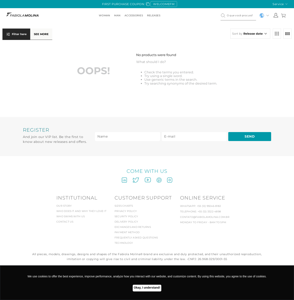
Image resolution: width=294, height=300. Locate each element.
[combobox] (238, 15)
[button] (27, 36)
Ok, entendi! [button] (147, 288)
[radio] (277, 34)
